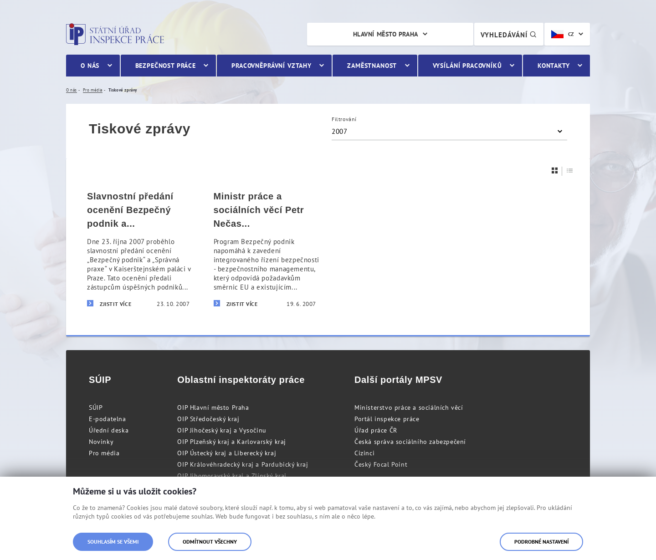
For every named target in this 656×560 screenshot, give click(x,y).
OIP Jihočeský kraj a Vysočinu (221, 430)
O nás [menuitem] (90, 65)
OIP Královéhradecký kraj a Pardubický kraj (242, 464)
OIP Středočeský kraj (208, 419)
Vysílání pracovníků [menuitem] (467, 65)
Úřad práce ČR (375, 430)
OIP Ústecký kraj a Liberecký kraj (226, 453)
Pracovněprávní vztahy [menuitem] (271, 65)
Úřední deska (108, 430)
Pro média (104, 453)
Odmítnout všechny (210, 541)
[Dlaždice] (555, 170)
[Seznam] (570, 170)
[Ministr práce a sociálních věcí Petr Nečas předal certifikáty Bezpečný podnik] (265, 250)
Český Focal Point (380, 464)
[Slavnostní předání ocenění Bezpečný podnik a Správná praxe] (138, 250)
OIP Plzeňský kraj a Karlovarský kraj (231, 442)
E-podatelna (107, 419)
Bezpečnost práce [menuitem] (165, 65)
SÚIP (95, 407)
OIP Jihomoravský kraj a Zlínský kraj (232, 476)
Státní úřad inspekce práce (115, 34)
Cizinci (364, 453)
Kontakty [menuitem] (554, 65)
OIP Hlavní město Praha (213, 407)
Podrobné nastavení (541, 541)
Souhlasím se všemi (112, 541)
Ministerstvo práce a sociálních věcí (408, 407)
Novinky (101, 442)
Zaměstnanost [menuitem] (372, 65)
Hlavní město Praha (385, 34)
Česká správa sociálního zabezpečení (410, 442)
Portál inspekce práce (387, 419)
